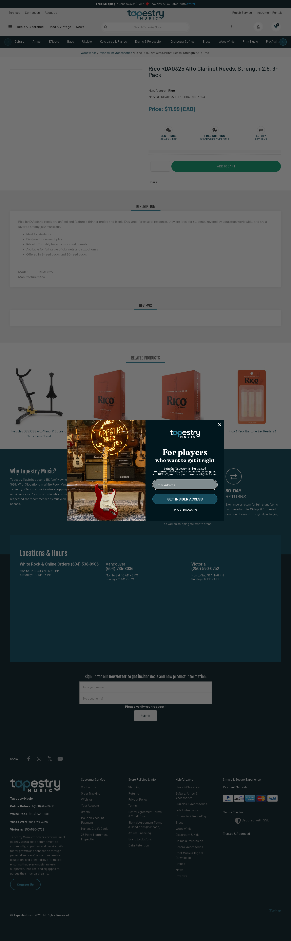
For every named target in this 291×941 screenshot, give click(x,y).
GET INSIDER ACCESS (185, 499)
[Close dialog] (220, 425)
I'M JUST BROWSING (185, 509)
